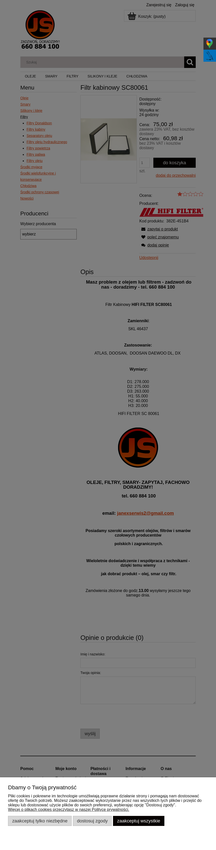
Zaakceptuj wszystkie (138, 820)
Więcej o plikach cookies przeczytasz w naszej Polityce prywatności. (68, 809)
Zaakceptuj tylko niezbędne (40, 820)
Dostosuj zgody (92, 820)
